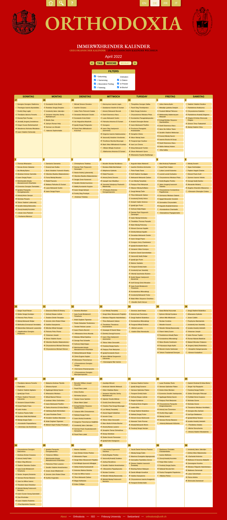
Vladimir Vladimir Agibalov (27, 390)
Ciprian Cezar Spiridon (82, 399)
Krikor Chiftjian (79, 484)
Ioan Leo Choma (137, 144)
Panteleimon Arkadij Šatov (168, 335)
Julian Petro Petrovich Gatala (84, 111)
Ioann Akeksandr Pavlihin (140, 125)
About (64, 516)
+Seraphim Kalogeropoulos (197, 349)
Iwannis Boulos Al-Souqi (167, 139)
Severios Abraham (80, 311)
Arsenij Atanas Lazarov (111, 427)
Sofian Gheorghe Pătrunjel (197, 393)
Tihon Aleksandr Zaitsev (139, 195)
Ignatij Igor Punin (137, 205)
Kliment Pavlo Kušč (195, 174)
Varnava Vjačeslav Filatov (140, 390)
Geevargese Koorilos (195, 463)
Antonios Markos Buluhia (83, 470)
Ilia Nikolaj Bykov (24, 170)
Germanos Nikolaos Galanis (169, 195)
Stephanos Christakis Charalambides (166, 450)
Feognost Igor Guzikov (139, 141)
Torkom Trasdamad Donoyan (169, 352)
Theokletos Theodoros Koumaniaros (110, 325)
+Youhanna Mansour (25, 216)
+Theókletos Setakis (195, 425)
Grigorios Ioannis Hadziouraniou (114, 134)
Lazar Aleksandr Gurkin (111, 118)
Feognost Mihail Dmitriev (140, 324)
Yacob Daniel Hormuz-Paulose (142, 449)
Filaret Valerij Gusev (166, 331)
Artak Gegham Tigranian (82, 319)
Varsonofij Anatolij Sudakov (112, 458)
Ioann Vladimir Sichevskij (26, 132)
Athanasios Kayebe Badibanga (142, 155)
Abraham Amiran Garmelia (27, 174)
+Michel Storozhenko (195, 428)
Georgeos (106, 125)
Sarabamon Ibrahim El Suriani (113, 108)
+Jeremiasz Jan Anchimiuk (27, 427)
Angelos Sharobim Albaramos (198, 188)
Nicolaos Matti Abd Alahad (112, 167)
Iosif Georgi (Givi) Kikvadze (140, 283)
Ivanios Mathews (165, 455)
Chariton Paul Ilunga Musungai (113, 406)
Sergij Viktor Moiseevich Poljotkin (114, 314)
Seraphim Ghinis (137, 134)
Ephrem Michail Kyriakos (168, 314)
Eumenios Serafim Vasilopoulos (170, 393)
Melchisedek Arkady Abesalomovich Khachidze (27, 182)
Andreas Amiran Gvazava (27, 455)
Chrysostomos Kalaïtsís (196, 111)
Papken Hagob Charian (196, 170)
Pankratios (21, 386)
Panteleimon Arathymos (196, 108)
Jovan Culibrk (192, 317)
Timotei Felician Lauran (82, 326)
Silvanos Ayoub (51, 386)
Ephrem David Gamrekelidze (141, 253)
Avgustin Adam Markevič (139, 163)
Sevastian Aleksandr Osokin (84, 114)
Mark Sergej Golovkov (139, 111)
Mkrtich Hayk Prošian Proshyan (57, 425)
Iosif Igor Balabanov (195, 414)
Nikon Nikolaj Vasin (138, 137)
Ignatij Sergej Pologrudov (83, 125)
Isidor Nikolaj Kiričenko (139, 218)
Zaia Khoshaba (23, 497)
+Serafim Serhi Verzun (139, 302)
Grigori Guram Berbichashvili (28, 125)
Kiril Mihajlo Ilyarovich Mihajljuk (85, 463)
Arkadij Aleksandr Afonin (139, 425)
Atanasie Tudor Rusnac (139, 421)
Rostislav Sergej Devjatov (55, 108)
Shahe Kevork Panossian (112, 437)
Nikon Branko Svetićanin (168, 342)
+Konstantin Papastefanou (27, 423)
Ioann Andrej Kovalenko (82, 418)
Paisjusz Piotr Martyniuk (139, 184)
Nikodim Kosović (165, 324)
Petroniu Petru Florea (25, 317)
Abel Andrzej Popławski (167, 163)
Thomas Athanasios (25, 163)
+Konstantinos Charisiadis (168, 209)
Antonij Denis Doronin (110, 177)
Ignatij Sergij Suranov (138, 386)
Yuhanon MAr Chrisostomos (84, 411)
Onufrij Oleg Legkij (24, 111)
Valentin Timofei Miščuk (111, 399)
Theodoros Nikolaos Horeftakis (198, 407)
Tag (99, 63)
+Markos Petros (165, 476)
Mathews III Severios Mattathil (198, 460)
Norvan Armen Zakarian (26, 167)
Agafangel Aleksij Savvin (54, 390)
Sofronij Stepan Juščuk (54, 314)
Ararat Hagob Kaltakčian (111, 413)
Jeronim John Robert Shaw (55, 321)
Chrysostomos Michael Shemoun (57, 345)
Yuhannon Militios (52, 455)
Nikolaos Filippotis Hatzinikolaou (114, 317)
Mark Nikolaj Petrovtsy (139, 225)
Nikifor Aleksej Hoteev (167, 146)
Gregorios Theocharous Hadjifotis (86, 422)
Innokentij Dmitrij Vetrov (139, 198)
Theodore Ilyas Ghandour (27, 485)
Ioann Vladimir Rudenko (26, 501)
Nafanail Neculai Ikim (166, 469)
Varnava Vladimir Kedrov (140, 383)
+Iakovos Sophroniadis (54, 130)
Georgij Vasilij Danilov (195, 181)
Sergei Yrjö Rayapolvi (195, 386)
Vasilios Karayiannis (53, 324)
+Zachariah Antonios (195, 456)
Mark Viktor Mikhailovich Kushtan (114, 144)
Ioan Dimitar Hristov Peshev (84, 453)
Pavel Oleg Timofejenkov (140, 108)
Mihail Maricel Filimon (53, 397)
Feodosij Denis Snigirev (139, 404)
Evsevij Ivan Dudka (53, 167)
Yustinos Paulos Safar (25, 413)
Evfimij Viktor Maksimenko (197, 453)
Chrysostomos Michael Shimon (57, 349)
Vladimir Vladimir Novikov (197, 104)
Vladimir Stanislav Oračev (27, 465)
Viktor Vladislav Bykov (110, 390)
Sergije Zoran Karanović (82, 179)
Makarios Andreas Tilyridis (55, 383)
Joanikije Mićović (109, 383)
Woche (111, 63)
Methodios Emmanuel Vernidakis (29, 324)
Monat (125, 63)
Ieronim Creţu (107, 416)
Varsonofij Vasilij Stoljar (139, 256)
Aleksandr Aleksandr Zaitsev (141, 177)
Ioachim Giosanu (80, 108)
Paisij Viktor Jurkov (166, 462)
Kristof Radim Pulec (25, 406)
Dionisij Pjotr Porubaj (25, 118)
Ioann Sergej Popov (25, 177)
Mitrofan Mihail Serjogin (54, 328)
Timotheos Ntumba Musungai (113, 141)
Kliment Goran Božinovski (140, 418)
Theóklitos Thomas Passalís (141, 221)
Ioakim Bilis (135, 407)
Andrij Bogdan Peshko (167, 181)
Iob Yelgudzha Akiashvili (82, 121)
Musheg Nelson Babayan (140, 469)
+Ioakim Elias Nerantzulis (140, 331)
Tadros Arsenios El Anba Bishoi (57, 407)
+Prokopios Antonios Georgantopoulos (110, 191)
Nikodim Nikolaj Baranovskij (169, 328)
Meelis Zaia (50, 120)
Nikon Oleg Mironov (25, 462)
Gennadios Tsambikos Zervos (141, 460)
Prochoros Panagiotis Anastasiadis (138, 129)
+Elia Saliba (163, 150)
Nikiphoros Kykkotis (110, 170)
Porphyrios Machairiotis (196, 321)
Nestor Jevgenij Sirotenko (27, 474)
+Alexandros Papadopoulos (112, 469)
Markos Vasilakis (137, 263)
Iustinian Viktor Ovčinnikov (55, 400)
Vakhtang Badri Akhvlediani (55, 411)
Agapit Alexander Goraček (168, 199)
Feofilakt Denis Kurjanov (196, 397)
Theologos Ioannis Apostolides (28, 108)
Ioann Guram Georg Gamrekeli (28, 494)
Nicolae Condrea (165, 321)
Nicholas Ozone (193, 400)
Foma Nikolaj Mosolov (54, 177)
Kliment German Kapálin (139, 228)
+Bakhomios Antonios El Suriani (114, 151)
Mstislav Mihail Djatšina (82, 337)
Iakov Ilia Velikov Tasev (167, 129)
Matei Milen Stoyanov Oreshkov (142, 298)
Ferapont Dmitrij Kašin (139, 267)
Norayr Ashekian (108, 434)
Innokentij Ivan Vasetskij (139, 270)
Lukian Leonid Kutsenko (167, 170)
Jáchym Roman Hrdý (53, 123)
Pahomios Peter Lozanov (55, 464)
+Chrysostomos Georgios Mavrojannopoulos (83, 373)
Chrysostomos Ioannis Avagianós (142, 479)
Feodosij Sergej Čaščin (196, 390)
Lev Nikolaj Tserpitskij (138, 181)
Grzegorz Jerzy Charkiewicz (141, 242)
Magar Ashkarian (80, 481)
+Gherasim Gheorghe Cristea (198, 191)
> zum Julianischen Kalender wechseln (132, 50)
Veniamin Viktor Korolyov (140, 249)
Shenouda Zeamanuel (195, 481)
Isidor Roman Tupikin (195, 335)
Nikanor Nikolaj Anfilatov (139, 188)
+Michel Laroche (137, 328)
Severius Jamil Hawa (138, 311)
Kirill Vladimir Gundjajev (139, 174)
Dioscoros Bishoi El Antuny (55, 311)
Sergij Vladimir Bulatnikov (140, 317)
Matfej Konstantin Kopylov (83, 186)
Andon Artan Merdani (166, 390)
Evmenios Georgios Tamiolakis (28, 186)
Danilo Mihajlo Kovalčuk (139, 472)
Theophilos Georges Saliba (140, 104)
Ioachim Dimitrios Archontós (141, 167)
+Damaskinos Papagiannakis (169, 213)
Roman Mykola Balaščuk (196, 338)
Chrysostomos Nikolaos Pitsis (141, 114)
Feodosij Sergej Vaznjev (139, 428)
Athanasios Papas (80, 456)
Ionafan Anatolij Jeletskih (196, 328)
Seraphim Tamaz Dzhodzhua (113, 430)
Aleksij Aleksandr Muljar (26, 321)
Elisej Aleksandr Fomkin (139, 148)
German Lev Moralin (53, 127)
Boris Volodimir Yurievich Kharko (57, 170)
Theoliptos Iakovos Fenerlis (27, 114)
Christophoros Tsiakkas (82, 163)
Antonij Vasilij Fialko (25, 458)
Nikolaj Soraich (193, 163)
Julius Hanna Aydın (166, 104)
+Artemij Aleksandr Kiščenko (169, 423)
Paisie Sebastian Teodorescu (84, 323)
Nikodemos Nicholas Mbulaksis (29, 128)
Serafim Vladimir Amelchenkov (56, 467)
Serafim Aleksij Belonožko (27, 206)
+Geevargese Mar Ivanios (112, 362)
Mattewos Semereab (195, 470)
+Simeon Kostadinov (195, 352)
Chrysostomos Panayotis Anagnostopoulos (168, 405)
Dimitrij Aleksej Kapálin (139, 232)
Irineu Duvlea (79, 392)
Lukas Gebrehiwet (194, 474)
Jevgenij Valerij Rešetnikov (197, 345)
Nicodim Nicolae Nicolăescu (112, 163)
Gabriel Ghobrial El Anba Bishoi (199, 383)
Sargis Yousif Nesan (25, 311)
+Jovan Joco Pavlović (25, 213)
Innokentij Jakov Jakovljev (55, 111)
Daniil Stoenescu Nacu (111, 114)
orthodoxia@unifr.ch (156, 516)
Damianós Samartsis (53, 163)
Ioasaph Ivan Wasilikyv (111, 181)
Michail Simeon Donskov (83, 104)
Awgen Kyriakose (137, 400)
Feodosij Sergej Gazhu (111, 346)
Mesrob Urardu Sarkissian (168, 349)
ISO (93, 516)
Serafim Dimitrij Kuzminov (83, 183)
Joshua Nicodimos (109, 462)
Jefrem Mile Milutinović (167, 317)
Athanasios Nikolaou (53, 393)
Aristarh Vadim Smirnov (139, 202)
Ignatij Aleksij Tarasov (195, 418)
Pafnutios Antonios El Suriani (113, 121)
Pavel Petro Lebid (80, 388)
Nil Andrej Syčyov (80, 395)
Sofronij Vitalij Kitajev (138, 209)
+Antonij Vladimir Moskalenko (198, 432)
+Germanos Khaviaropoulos (84, 369)
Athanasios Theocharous (83, 360)
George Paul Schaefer (82, 340)
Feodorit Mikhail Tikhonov (168, 111)
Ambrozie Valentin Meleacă (112, 386)
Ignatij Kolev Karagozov (111, 441)
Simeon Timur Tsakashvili (197, 123)
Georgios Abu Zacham (196, 411)
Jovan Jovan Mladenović (54, 471)
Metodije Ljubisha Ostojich (168, 108)
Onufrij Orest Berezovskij (111, 402)
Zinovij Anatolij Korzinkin (26, 209)
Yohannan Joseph (52, 335)
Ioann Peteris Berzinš (81, 330)
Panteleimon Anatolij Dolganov (198, 114)
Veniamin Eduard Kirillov (26, 402)
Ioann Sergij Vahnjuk (81, 190)
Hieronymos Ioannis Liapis (112, 104)
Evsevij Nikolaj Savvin (167, 136)
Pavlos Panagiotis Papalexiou (169, 472)
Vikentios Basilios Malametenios (57, 174)
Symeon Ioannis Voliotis (196, 177)
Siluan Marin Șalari (81, 402)
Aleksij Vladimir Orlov (195, 127)
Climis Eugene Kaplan (82, 356)
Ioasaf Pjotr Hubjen (166, 167)
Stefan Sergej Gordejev (26, 314)
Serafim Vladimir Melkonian (169, 132)
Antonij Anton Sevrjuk (25, 195)
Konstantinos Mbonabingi (140, 291)
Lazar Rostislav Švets (53, 414)
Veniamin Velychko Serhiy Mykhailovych (55, 116)
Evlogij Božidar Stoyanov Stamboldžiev (168, 121)
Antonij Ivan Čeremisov (139, 314)
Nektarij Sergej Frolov (82, 415)
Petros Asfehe (193, 477)
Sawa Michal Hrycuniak (167, 311)
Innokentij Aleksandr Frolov (140, 295)
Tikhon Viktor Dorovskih (111, 342)
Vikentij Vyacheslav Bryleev (140, 274)
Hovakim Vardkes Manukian (56, 418)
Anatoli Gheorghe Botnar (140, 121)
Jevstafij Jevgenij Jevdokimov (28, 121)
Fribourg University (111, 516)
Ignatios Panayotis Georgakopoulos (24, 191)
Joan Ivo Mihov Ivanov (25, 481)
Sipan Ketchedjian (194, 167)
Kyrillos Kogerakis (52, 478)
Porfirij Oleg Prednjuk (81, 193)
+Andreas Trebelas (81, 197)
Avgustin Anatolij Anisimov (168, 206)
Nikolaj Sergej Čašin (25, 420)
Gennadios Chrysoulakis (168, 202)
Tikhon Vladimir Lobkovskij (27, 202)
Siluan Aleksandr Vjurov (139, 151)
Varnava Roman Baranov (168, 420)
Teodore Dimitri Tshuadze (55, 317)
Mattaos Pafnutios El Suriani (56, 184)
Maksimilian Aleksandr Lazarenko (29, 328)
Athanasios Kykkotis (195, 314)
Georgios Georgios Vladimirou (28, 104)
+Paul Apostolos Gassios (26, 504)
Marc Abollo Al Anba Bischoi (112, 423)
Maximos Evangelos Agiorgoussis (143, 456)
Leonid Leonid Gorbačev (168, 174)
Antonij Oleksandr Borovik (112, 111)
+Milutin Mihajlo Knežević (112, 148)
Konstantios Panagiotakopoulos (142, 118)
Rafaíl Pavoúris (51, 181)
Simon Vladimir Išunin (53, 338)
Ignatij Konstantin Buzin (139, 246)
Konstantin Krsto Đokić (54, 104)
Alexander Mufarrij (194, 184)
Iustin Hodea (22, 409)
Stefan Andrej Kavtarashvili (83, 467)
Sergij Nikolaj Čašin (138, 191)
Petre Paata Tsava (137, 170)
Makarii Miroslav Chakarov (197, 342)
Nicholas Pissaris (24, 199)
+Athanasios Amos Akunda (83, 333)
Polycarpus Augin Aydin (167, 345)
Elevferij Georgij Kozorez (111, 333)
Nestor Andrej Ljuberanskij (83, 172)
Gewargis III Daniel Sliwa (111, 330)
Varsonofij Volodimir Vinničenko (114, 137)
